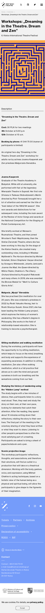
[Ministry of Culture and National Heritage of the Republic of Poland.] (12, 590)
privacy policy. (36, 602)
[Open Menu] (41, 4)
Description (6, 109)
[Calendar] (28, 4)
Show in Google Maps (13, 549)
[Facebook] (29, 506)
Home (3, 12)
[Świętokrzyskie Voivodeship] (36, 590)
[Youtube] (41, 506)
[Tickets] (34, 4)
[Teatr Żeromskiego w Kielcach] (7, 5)
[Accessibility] (21, 4)
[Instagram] (35, 506)
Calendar (10, 12)
